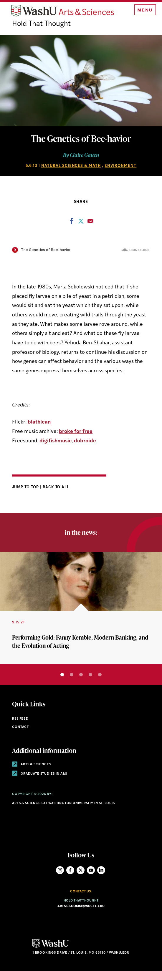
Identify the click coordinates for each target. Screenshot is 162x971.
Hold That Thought (41, 24)
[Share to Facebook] (71, 222)
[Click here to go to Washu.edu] (50, 947)
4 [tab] (90, 674)
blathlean (39, 422)
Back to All (56, 487)
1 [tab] (62, 674)
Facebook (70, 870)
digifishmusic (55, 441)
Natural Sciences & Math (71, 166)
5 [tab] (99, 674)
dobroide (85, 441)
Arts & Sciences (31, 764)
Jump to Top (26, 487)
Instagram (60, 870)
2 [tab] (71, 674)
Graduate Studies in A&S (39, 774)
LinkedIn (101, 870)
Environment (120, 166)
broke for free (75, 431)
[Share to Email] (90, 222)
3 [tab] (81, 674)
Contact (20, 727)
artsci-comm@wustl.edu (81, 906)
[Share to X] (81, 223)
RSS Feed (20, 719)
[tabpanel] (81, 608)
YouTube (91, 870)
